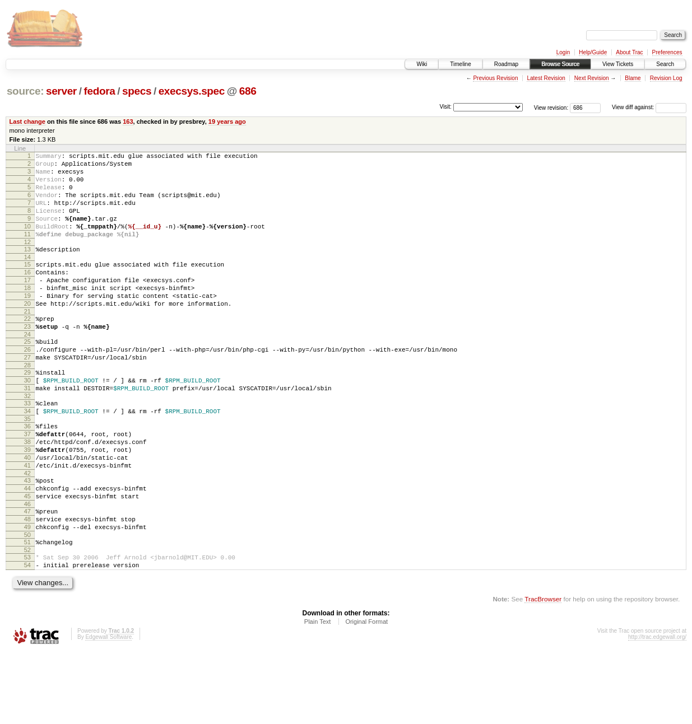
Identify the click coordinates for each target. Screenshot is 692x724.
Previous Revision (495, 78)
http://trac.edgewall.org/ (657, 709)
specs (136, 91)
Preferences (667, 52)
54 (27, 635)
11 (27, 250)
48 (27, 583)
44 (27, 547)
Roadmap (506, 64)
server (61, 91)
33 (27, 446)
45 (27, 556)
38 (27, 492)
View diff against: (649, 107)
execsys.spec (192, 91)
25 (27, 375)
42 (27, 530)
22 (27, 348)
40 (27, 511)
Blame (632, 78)
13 (27, 267)
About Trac (629, 52)
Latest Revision (546, 78)
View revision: (551, 107)
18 (27, 313)
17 (27, 303)
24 (27, 368)
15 (27, 284)
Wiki (421, 64)
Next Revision (591, 78)
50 (27, 602)
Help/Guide (593, 52)
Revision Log (666, 78)
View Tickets (617, 64)
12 (27, 260)
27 (27, 394)
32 (27, 439)
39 (27, 501)
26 (27, 384)
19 (27, 322)
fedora (99, 91)
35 (27, 466)
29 (27, 411)
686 (248, 91)
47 (27, 573)
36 (27, 473)
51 (27, 609)
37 (27, 482)
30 (27, 420)
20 (27, 332)
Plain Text (317, 693)
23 (27, 358)
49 (27, 592)
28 (27, 403)
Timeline (460, 64)
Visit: (445, 107)
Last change (27, 121)
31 (27, 430)
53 (27, 626)
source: (25, 91)
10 (27, 241)
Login (563, 52)
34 (27, 456)
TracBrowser (542, 671)
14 (27, 277)
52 (27, 618)
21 (27, 341)
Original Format (366, 693)
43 (27, 537)
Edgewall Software (108, 709)
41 (27, 520)
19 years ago (227, 121)
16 (27, 294)
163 (128, 121)
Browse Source (560, 64)
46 (27, 566)
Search (665, 64)
